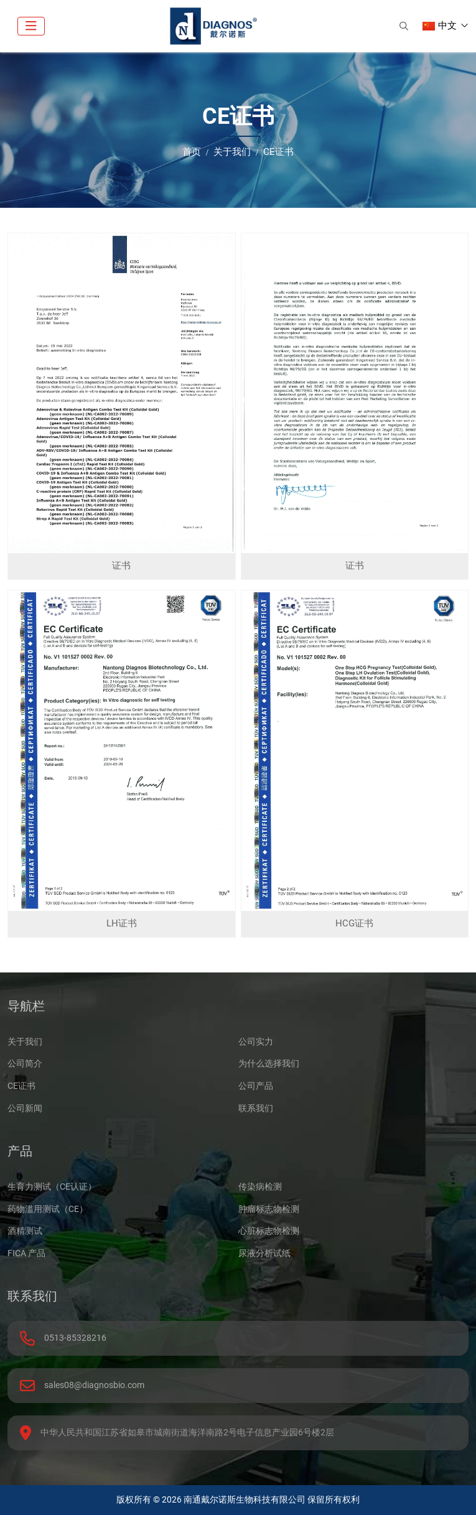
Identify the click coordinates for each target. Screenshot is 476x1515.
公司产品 (255, 1086)
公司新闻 (24, 1108)
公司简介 (24, 1063)
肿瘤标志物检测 (268, 1209)
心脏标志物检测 (268, 1231)
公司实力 (255, 1042)
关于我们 (24, 1042)
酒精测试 (24, 1231)
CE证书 (21, 1086)
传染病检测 (260, 1186)
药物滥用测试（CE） (47, 1209)
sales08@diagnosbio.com (94, 1385)
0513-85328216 (75, 1338)
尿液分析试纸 (264, 1253)
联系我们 (255, 1108)
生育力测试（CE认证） (51, 1186)
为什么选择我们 (268, 1063)
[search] (403, 26)
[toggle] (31, 26)
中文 (439, 25)
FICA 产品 (26, 1253)
